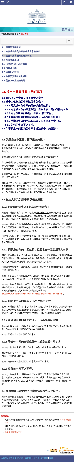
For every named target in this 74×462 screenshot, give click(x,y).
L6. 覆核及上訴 (9, 68)
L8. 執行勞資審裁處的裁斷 (14, 76)
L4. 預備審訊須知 (10, 60)
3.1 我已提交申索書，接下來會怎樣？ (22, 97)
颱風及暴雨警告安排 (13, 432)
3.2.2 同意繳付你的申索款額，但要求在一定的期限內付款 (36, 109)
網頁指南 (44, 458)
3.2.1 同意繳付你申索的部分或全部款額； (27, 105)
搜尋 (51, 458)
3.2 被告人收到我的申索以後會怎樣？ (22, 101)
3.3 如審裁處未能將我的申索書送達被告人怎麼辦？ (30, 128)
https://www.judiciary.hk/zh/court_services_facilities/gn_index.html (32, 294)
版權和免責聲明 (24, 458)
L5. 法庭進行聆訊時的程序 (14, 64)
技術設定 (35, 458)
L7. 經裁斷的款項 (10, 72)
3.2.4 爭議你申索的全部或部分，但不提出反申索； (32, 117)
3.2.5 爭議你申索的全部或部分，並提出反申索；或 (32, 120)
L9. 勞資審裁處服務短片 (13, 80)
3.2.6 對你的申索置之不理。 (20, 124)
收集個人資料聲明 (8, 458)
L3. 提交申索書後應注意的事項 (17, 55)
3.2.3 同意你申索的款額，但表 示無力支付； (29, 113)
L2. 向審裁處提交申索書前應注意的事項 (21, 51)
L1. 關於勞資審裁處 (11, 47)
